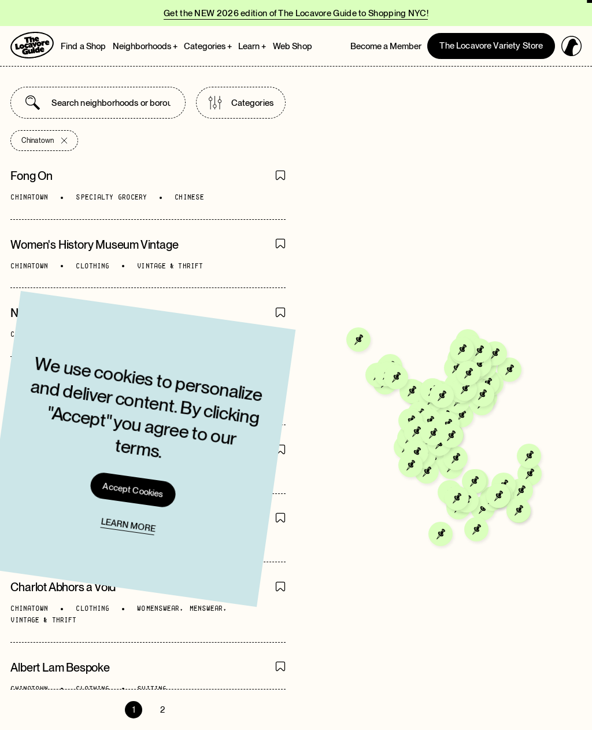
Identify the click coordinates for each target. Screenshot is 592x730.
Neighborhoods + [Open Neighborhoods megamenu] (145, 46)
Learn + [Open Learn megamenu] (252, 46)
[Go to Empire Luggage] (412, 405)
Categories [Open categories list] (241, 102)
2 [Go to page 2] (162, 710)
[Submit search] (32, 102)
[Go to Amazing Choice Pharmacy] (446, 439)
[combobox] (110, 103)
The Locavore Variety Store (491, 45)
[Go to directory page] (148, 185)
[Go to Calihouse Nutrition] (452, 416)
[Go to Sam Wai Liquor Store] (447, 461)
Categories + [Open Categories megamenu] (208, 46)
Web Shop (292, 46)
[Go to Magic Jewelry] (425, 418)
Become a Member (385, 46)
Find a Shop (83, 46)
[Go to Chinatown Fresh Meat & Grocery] (462, 461)
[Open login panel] (571, 46)
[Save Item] (280, 176)
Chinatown (43, 141)
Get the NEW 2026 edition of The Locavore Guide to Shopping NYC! (296, 13)
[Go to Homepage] (32, 45)
